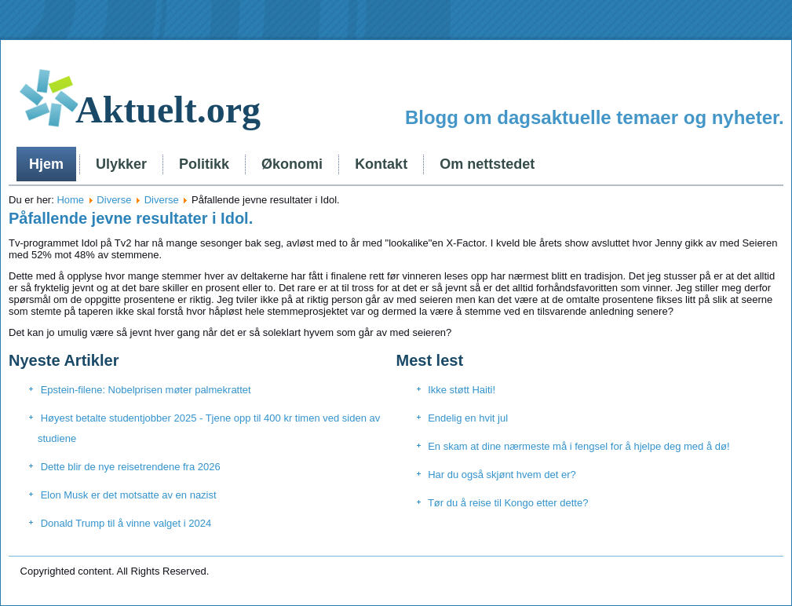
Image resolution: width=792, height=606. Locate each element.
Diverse (114, 200)
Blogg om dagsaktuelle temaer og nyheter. (594, 117)
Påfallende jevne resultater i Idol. (131, 218)
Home (70, 200)
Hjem (46, 164)
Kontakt (381, 164)
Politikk (204, 164)
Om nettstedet (487, 164)
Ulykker (121, 164)
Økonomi (292, 164)
